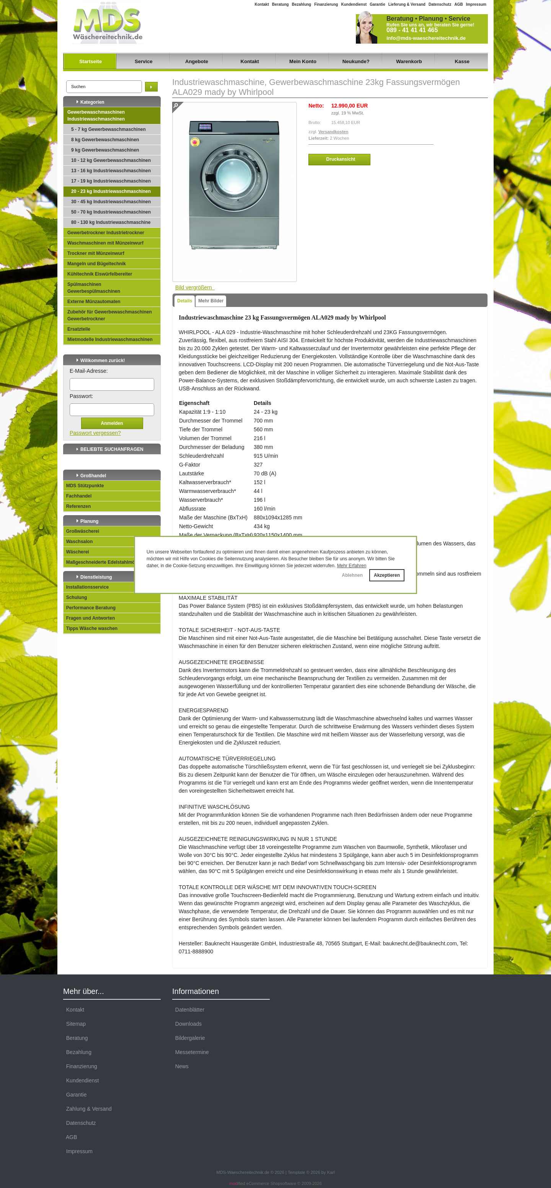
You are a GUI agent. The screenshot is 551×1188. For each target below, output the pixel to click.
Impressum (476, 4)
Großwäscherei (81, 531)
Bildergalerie (188, 1038)
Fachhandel (77, 496)
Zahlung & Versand (87, 1109)
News (180, 1066)
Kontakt (262, 4)
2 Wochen (339, 138)
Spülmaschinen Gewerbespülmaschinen (93, 288)
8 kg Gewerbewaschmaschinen (105, 139)
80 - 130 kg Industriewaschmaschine (110, 222)
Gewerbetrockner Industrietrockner (105, 232)
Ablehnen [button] (352, 575)
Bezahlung (301, 4)
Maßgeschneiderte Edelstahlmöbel (103, 562)
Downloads (187, 1024)
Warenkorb (409, 61)
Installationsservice (86, 587)
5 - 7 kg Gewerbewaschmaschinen (108, 129)
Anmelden (112, 423)
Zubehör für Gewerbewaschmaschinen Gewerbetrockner (109, 315)
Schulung (75, 597)
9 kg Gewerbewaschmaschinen (105, 150)
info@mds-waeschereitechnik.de (426, 38)
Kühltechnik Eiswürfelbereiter (99, 274)
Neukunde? (356, 61)
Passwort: (81, 396)
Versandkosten (333, 131)
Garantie (377, 4)
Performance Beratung (90, 607)
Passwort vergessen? (95, 433)
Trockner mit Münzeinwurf (95, 253)
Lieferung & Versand (406, 4)
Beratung (280, 4)
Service (143, 61)
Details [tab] (184, 301)
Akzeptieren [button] (387, 575)
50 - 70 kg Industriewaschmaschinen (111, 212)
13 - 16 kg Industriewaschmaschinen (111, 170)
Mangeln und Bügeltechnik (96, 263)
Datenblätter (188, 1010)
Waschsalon (78, 541)
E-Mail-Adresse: (89, 371)
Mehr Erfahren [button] (352, 565)
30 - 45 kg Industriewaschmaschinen (111, 201)
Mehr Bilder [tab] (210, 301)
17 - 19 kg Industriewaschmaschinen (111, 181)
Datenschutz (440, 4)
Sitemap (74, 1024)
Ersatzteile (78, 329)
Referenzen (77, 506)
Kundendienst (354, 4)
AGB (458, 4)
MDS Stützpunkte (84, 485)
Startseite (90, 61)
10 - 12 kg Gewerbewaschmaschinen (111, 160)
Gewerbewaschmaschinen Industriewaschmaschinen (96, 115)
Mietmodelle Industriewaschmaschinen (110, 339)
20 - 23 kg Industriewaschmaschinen (111, 191)
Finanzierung (326, 4)
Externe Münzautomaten (94, 301)
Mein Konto (302, 61)
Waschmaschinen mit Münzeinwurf (105, 243)
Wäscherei (76, 552)
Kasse (462, 61)
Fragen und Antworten (89, 618)
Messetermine (190, 1052)
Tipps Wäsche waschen (90, 628)
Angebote (196, 61)
